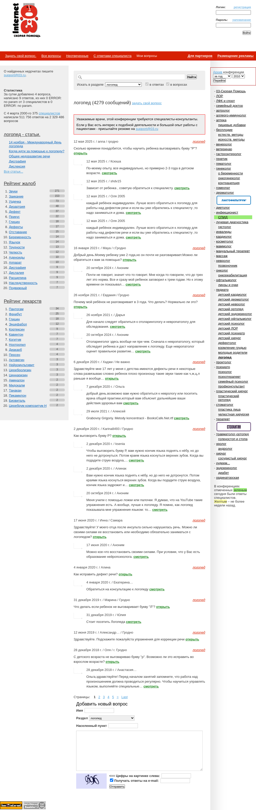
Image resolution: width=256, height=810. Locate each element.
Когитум (15, 339)
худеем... (223, 463)
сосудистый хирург (232, 458)
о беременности (230, 173)
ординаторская (227, 477)
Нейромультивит (21, 365)
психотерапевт (229, 377)
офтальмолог (226, 280)
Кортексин (17, 329)
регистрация (242, 7)
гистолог (224, 227)
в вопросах (178, 84)
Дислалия (16, 273)
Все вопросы (51, 56)
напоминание (241, 19)
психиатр (223, 367)
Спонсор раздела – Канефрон (234, 200)
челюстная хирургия (233, 414)
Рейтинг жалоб (20, 183)
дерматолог (225, 192)
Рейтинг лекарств (22, 301)
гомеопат (223, 188)
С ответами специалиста (112, 56)
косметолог (224, 241)
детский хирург (229, 338)
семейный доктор (229, 106)
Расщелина (17, 278)
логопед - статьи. (22, 134)
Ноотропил (17, 345)
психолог (225, 372)
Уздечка (15, 201)
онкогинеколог (229, 178)
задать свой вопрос (147, 103)
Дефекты (16, 227)
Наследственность (23, 283)
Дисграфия (17, 161)
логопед (225, 357)
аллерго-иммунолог (231, 115)
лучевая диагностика (232, 222)
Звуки (13, 191)
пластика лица (229, 409)
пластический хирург (232, 391)
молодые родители (232, 352)
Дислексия (17, 166)
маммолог (224, 246)
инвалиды (223, 232)
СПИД (223, 217)
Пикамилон (17, 395)
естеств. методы (230, 135)
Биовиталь (17, 400)
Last (124, 697)
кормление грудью (232, 348)
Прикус (14, 217)
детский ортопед (230, 309)
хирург (221, 453)
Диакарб (15, 350)
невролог (223, 261)
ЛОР (219, 96)
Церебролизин (20, 370)
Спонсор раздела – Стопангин (234, 426)
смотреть (109, 173)
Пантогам (16, 309)
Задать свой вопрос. (20, 56)
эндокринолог (226, 468)
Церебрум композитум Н (27, 406)
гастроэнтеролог (228, 154)
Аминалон (16, 380)
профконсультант (231, 386)
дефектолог (227, 343)
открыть (80, 153)
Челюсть (15, 252)
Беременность (20, 237)
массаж (222, 256)
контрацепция (228, 183)
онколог (222, 270)
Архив (217, 72)
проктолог (223, 362)
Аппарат (15, 262)
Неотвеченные (77, 56)
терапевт (223, 419)
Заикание (16, 196)
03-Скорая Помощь (231, 91)
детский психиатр (231, 333)
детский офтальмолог (234, 319)
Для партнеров (200, 56)
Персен (14, 355)
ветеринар (224, 149)
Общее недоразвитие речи (29, 156)
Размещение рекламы (235, 56)
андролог (225, 449)
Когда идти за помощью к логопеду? (36, 151)
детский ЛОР (228, 328)
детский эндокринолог (235, 314)
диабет (223, 473)
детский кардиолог (232, 294)
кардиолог (224, 236)
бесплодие (224, 130)
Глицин (14, 222)
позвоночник (227, 265)
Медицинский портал (26, 21)
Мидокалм (17, 385)
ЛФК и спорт (225, 101)
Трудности (17, 247)
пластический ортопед (228, 398)
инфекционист (227, 212)
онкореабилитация (232, 275)
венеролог (224, 144)
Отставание (18, 232)
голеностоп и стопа (233, 439)
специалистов (49, 113)
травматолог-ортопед (232, 434)
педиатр (222, 290)
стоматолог (224, 405)
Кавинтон (16, 334)
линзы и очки (228, 285)
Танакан (15, 390)
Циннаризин (18, 375)
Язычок (14, 242)
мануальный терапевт (233, 251)
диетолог (223, 207)
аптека (221, 120)
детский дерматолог (233, 299)
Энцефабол (18, 324)
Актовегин (16, 360)
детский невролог (231, 304)
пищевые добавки (232, 125)
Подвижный (18, 288)
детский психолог (231, 323)
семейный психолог (233, 381)
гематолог (223, 164)
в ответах (157, 84)
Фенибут (15, 314)
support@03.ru (15, 75)
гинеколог (223, 168)
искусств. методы (231, 139)
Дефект (15, 212)
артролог (223, 110)
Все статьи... (13, 171)
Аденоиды (17, 257)
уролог (221, 444)
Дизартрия (17, 206)
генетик (222, 159)
